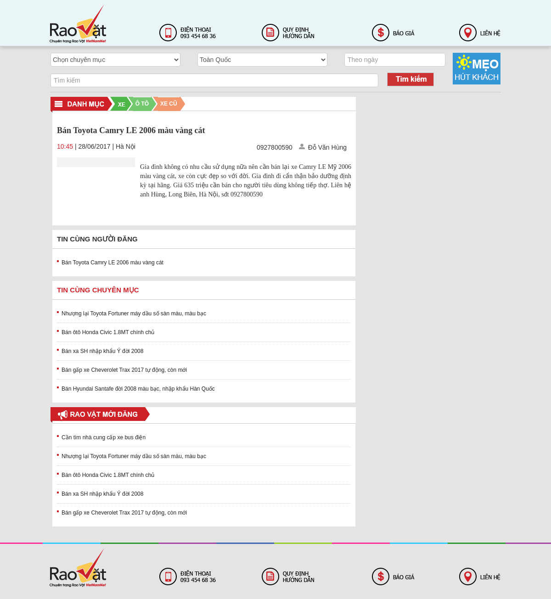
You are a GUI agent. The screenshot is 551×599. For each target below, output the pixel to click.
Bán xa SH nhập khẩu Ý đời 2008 (102, 351)
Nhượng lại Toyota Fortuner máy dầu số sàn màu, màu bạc (134, 313)
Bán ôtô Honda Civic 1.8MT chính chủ (108, 332)
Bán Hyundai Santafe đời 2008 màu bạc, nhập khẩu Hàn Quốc (138, 389)
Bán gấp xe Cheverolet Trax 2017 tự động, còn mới (124, 370)
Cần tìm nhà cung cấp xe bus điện (104, 437)
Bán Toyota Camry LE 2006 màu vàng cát (112, 262)
